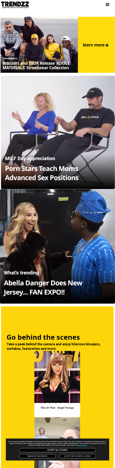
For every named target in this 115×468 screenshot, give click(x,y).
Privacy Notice (82, 445)
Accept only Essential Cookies (77, 456)
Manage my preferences (37, 456)
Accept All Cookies (57, 450)
